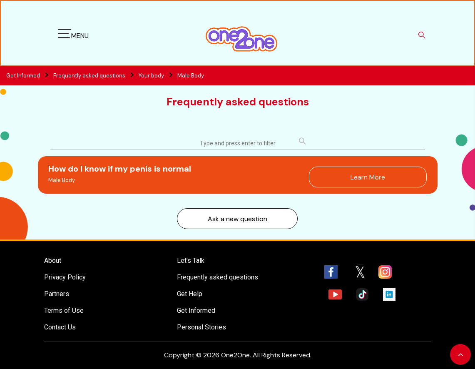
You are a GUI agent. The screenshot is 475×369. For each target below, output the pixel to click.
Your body (151, 75)
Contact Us (60, 327)
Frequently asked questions (95, 75)
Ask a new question (237, 218)
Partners (56, 294)
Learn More (368, 177)
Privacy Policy (65, 277)
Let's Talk (190, 260)
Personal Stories (201, 327)
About (52, 260)
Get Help (189, 294)
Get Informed (196, 310)
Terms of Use (64, 310)
